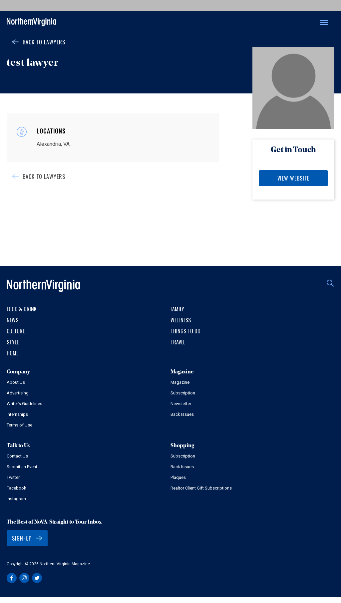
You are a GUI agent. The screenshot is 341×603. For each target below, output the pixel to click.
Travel (177, 342)
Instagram (16, 498)
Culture (16, 331)
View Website (293, 178)
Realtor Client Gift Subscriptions (201, 488)
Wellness (180, 320)
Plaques (178, 477)
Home (12, 353)
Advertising (18, 392)
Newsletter (180, 403)
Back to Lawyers (44, 42)
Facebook (16, 488)
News (12, 320)
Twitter (13, 477)
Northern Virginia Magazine (31, 22)
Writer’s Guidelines (24, 403)
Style (13, 342)
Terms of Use (19, 424)
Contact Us (17, 456)
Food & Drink (22, 309)
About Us (16, 382)
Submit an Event (22, 466)
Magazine (179, 382)
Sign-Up (22, 538)
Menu (324, 22)
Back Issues (182, 414)
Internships (17, 414)
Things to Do (185, 331)
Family (177, 309)
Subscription (182, 392)
